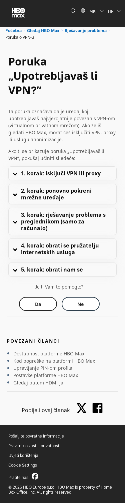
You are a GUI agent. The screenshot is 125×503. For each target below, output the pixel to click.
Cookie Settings (22, 465)
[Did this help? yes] (38, 304)
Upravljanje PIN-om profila (42, 368)
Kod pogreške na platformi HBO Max (54, 361)
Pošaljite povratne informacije (36, 436)
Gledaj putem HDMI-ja (38, 382)
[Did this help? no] (81, 304)
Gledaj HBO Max (43, 30)
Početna (13, 30)
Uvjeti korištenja (23, 455)
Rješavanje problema (86, 30)
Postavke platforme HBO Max (45, 375)
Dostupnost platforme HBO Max (48, 353)
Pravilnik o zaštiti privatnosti (34, 446)
